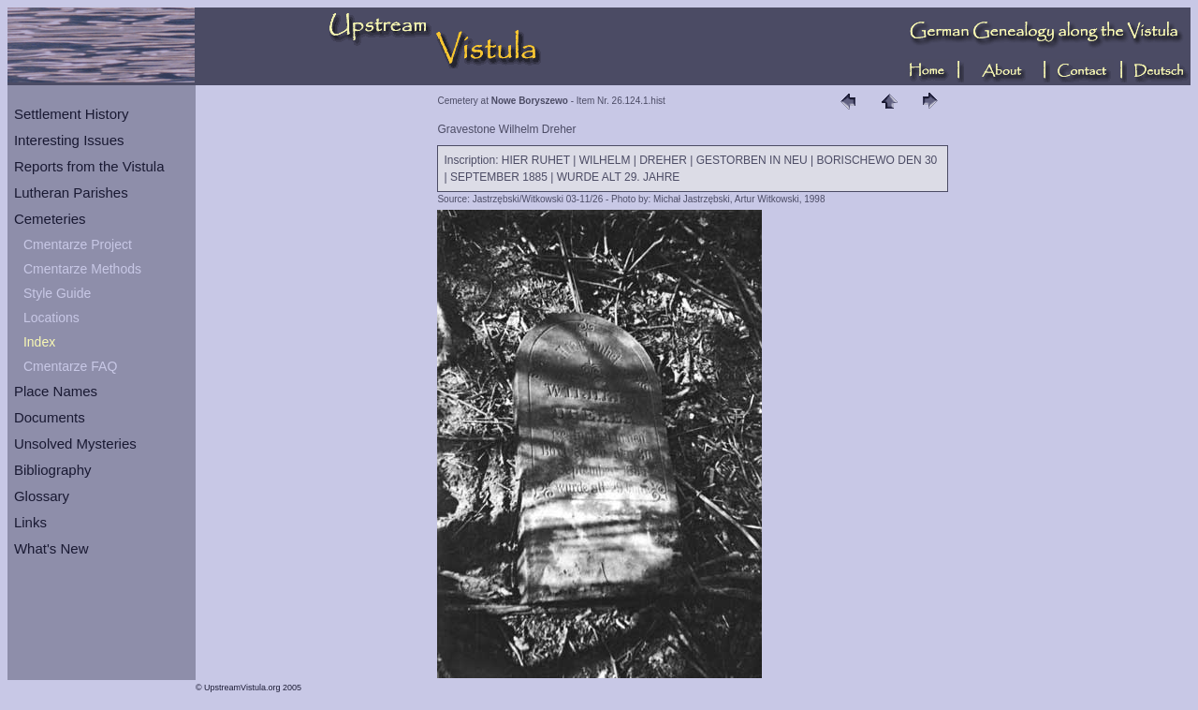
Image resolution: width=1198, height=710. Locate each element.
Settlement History (71, 114)
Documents (49, 417)
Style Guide (57, 293)
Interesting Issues (69, 140)
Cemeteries (50, 219)
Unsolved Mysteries (75, 443)
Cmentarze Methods (82, 268)
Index (39, 341)
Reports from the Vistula (89, 166)
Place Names (55, 391)
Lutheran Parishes (71, 192)
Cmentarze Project (77, 244)
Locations (51, 317)
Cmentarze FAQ (70, 366)
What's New (51, 548)
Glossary (41, 496)
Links (30, 522)
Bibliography (53, 470)
